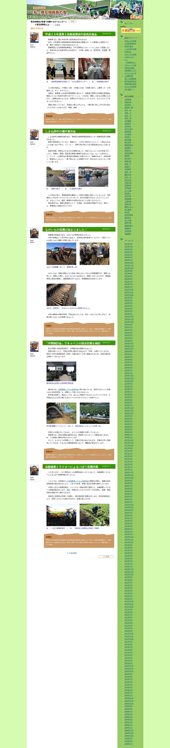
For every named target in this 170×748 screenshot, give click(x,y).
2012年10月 (129, 607)
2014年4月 (129, 558)
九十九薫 (128, 191)
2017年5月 (129, 459)
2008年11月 (129, 733)
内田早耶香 (129, 215)
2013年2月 (129, 596)
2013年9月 (129, 577)
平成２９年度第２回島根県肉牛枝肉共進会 (130, 43)
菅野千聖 (128, 223)
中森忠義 (128, 102)
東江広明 (128, 142)
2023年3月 (129, 282)
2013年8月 (129, 580)
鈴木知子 (128, 158)
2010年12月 (129, 666)
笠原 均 (128, 172)
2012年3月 (129, 626)
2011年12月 (129, 634)
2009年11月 (129, 701)
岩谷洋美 (128, 196)
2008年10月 (129, 736)
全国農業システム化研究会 (68, 389)
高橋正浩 (128, 161)
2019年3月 (129, 400)
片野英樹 (128, 231)
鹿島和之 (128, 218)
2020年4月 (129, 365)
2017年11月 (129, 443)
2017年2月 (129, 467)
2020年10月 (129, 349)
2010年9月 (129, 674)
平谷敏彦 (128, 134)
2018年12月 (129, 408)
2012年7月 (129, 615)
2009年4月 (129, 719)
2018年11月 (129, 410)
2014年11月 (129, 539)
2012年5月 (129, 620)
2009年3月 (129, 722)
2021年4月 (129, 333)
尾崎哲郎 (128, 132)
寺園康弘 (128, 234)
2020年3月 (129, 367)
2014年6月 (129, 553)
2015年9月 (129, 513)
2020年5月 (129, 362)
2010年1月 (129, 695)
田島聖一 (49, 326)
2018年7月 (129, 421)
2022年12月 (129, 290)
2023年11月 (129, 265)
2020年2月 (129, 370)
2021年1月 (129, 341)
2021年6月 (129, 330)
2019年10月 (129, 381)
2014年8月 (129, 547)
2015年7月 (129, 518)
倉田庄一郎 (129, 107)
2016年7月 (129, 486)
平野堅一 (128, 137)
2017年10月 (129, 445)
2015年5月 (129, 523)
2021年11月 (129, 319)
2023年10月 (129, 268)
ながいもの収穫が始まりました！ (130, 57)
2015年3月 (129, 529)
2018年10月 (129, 413)
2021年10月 (129, 322)
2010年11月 (129, 668)
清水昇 (127, 212)
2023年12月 (129, 263)
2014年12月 (129, 537)
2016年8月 (129, 483)
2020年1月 (129, 373)
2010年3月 (129, 690)
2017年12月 (129, 440)
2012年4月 (129, 623)
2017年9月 (129, 448)
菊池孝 (127, 156)
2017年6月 (129, 456)
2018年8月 (129, 418)
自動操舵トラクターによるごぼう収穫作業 (130, 73)
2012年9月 (129, 609)
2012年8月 (129, 612)
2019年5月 (129, 394)
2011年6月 (129, 650)
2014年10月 (129, 542)
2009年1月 (129, 728)
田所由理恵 (129, 153)
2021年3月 (129, 335)
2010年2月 (129, 693)
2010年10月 (129, 671)
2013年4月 (129, 590)
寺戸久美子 (129, 129)
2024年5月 (129, 249)
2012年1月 (129, 631)
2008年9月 (129, 738)
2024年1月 (129, 260)
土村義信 (128, 121)
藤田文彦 (128, 175)
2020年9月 (129, 351)
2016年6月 (129, 488)
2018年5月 (129, 427)
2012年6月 (129, 617)
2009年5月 (129, 717)
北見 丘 (128, 110)
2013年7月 (129, 582)
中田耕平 (128, 169)
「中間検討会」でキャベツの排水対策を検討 (130, 65)
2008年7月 (129, 744)
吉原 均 (128, 116)
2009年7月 (129, 711)
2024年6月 (129, 246)
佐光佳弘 (128, 105)
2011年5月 (129, 652)
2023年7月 (129, 276)
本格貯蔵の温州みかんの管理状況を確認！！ (130, 86)
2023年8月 (129, 273)
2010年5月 (129, 685)
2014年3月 (129, 561)
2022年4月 (129, 306)
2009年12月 (129, 698)
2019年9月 (129, 384)
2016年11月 (129, 475)
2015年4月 (129, 526)
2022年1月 (129, 314)
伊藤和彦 (128, 185)
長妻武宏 (49, 116)
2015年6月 (129, 521)
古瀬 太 (128, 113)
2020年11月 (129, 346)
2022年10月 (129, 295)
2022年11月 (129, 292)
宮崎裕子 (128, 124)
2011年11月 (129, 636)
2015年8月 (129, 515)
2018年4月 (129, 429)
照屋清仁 (128, 150)
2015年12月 (129, 505)
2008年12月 (129, 730)
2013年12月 (129, 569)
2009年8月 (129, 709)
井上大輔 (128, 220)
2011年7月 (129, 647)
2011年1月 (129, 663)
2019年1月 (129, 405)
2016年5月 (129, 491)
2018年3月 (129, 432)
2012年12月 (129, 601)
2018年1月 (129, 437)
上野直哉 (128, 99)
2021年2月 (129, 338)
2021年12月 (129, 316)
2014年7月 (129, 550)
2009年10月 (129, 703)
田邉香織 (128, 199)
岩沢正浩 (128, 180)
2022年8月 (129, 300)
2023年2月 (129, 284)
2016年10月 (129, 478)
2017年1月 (129, 470)
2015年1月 (129, 534)
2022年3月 (129, 308)
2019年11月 (129, 378)
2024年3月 (129, 255)
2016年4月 (129, 494)
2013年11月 (129, 572)
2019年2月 (129, 402)
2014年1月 (129, 566)
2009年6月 (129, 714)
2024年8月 (129, 244)
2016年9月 (129, 480)
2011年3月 (129, 658)
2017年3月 (129, 464)
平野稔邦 (128, 188)
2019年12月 (129, 375)
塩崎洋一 (128, 167)
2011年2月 (129, 660)
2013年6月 (129, 585)
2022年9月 (129, 298)
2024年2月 (129, 257)
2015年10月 (129, 510)
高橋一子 (128, 164)
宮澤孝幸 (128, 126)
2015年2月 (129, 531)
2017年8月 (129, 451)
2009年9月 (129, 706)
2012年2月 (129, 628)
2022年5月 (129, 303)
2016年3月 (129, 496)
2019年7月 (129, 389)
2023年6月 (129, 279)
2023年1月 (129, 287)
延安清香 (128, 140)
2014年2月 (129, 564)
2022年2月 (129, 311)
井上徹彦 (128, 210)
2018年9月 (129, 416)
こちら (57, 25)
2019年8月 (129, 386)
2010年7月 (129, 679)
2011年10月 (129, 639)
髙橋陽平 (128, 228)
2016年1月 (129, 502)
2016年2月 (129, 499)
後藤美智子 (129, 226)
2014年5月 (129, 556)
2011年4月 (129, 655)
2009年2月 (129, 725)
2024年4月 (129, 252)
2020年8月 (129, 354)
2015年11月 (129, 507)
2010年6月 (129, 682)
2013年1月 (129, 599)
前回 (68, 490)
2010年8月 (129, 677)
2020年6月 (129, 359)
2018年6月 (129, 424)
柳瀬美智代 (129, 145)
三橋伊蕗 (128, 202)
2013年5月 (129, 588)
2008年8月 (129, 741)
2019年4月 (129, 397)
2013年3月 (129, 593)
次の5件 (74, 553)
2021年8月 (129, 324)
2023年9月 (129, 271)
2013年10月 (129, 574)
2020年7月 (129, 357)
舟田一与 (128, 177)
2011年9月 (129, 642)
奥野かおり (129, 207)
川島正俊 (128, 183)
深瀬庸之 (128, 148)
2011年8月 (129, 644)
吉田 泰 (128, 118)
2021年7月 (129, 327)
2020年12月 (129, 343)
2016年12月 (129, 472)
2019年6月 (129, 392)
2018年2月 (129, 435)
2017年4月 (129, 462)
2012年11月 (129, 604)
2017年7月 (129, 454)
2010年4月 (129, 687)
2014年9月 (129, 545)
